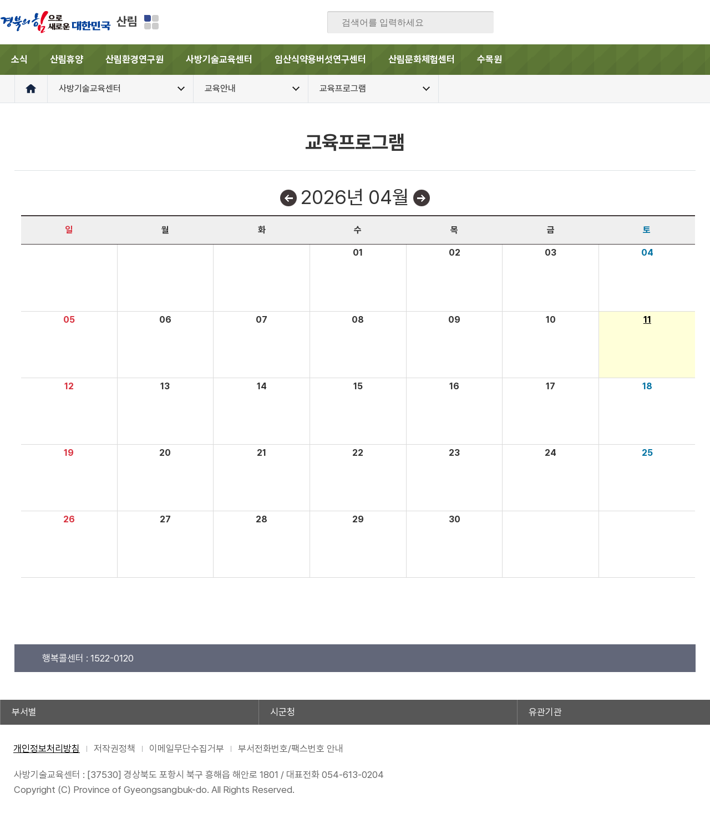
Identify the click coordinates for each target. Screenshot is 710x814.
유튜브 (701, 22)
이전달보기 (288, 198)
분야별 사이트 (151, 22)
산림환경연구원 (134, 59)
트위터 (636, 22)
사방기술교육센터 (219, 59)
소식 (19, 59)
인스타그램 (679, 22)
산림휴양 (66, 59)
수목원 (489, 59)
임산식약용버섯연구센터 (320, 59)
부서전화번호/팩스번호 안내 (290, 748)
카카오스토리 (658, 22)
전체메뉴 (694, 59)
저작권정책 (114, 748)
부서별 (24, 712)
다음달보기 (421, 198)
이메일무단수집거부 (186, 748)
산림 (127, 21)
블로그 (614, 22)
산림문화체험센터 (421, 59)
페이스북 (593, 22)
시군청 (282, 712)
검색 (477, 22)
